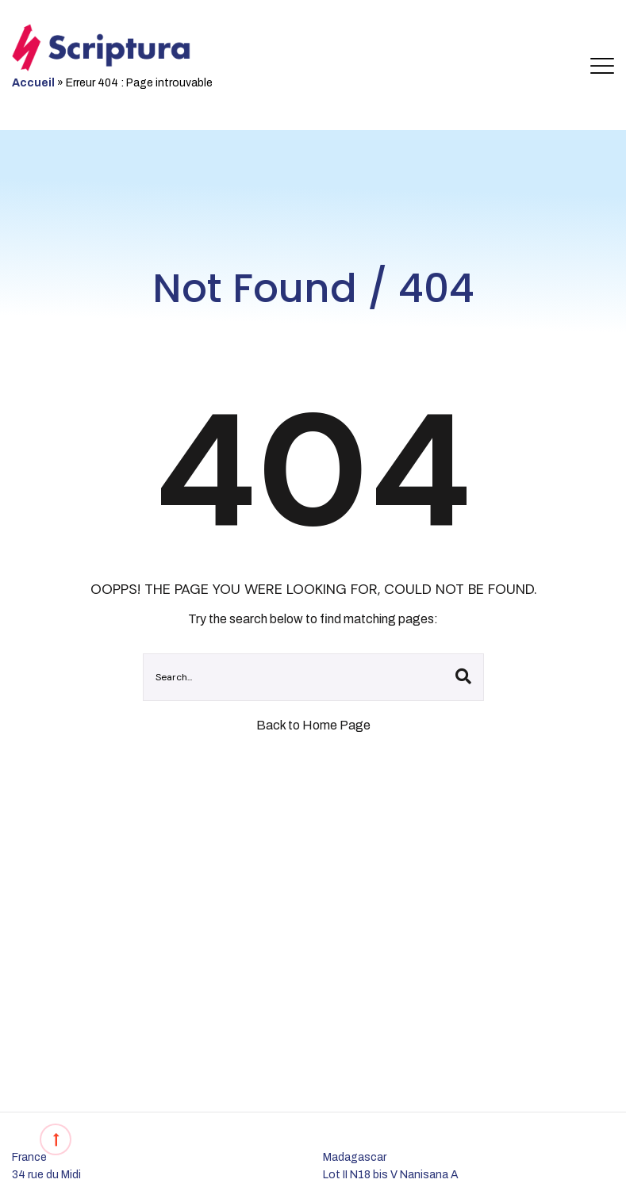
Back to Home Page (313, 725)
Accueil (33, 83)
